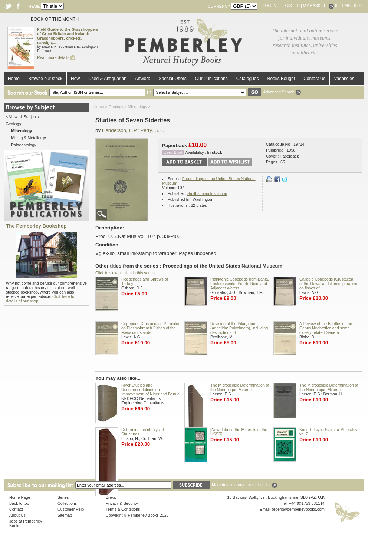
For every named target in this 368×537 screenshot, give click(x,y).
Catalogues (247, 78)
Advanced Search (281, 92)
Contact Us (314, 78)
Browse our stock (45, 78)
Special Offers (172, 78)
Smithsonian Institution (207, 193)
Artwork (142, 78)
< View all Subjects (22, 117)
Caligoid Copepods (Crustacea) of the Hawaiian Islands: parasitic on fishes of (328, 283)
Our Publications (211, 78)
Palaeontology (23, 145)
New (75, 78)
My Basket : (318, 5)
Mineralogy (137, 107)
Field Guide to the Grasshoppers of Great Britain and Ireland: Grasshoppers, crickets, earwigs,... (67, 36)
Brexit (111, 497)
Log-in (269, 5)
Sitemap (65, 515)
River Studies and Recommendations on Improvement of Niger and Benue (150, 389)
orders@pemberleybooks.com (298, 509)
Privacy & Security (122, 503)
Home (14, 78)
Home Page (19, 497)
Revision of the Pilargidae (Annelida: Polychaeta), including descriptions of (239, 328)
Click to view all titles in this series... (126, 273)
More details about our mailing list (244, 485)
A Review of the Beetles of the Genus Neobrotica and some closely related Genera (325, 328)
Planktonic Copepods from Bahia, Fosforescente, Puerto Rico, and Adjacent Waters (239, 283)
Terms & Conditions (123, 509)
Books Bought (281, 78)
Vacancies (344, 78)
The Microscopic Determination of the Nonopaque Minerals (239, 387)
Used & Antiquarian (107, 78)
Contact (16, 509)
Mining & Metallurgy (28, 138)
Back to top (19, 503)
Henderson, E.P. (120, 130)
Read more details (56, 57)
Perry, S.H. (152, 130)
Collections (67, 503)
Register (290, 5)
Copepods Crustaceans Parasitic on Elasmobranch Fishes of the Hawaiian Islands (150, 328)
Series (63, 497)
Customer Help (71, 509)
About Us (17, 515)
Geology (116, 107)
